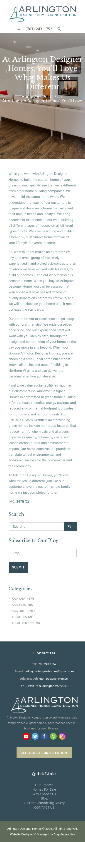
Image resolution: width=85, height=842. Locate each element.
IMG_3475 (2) (19, 502)
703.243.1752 (47, 664)
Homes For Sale (44, 789)
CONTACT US (44, 807)
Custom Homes (23, 611)
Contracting (22, 605)
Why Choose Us (44, 794)
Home (27, 96)
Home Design (22, 617)
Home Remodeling (26, 623)
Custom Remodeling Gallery (44, 803)
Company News (23, 599)
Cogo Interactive (64, 834)
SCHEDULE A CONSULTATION (44, 753)
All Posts (45, 96)
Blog (44, 798)
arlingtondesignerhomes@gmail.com (49, 671)
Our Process (44, 785)
